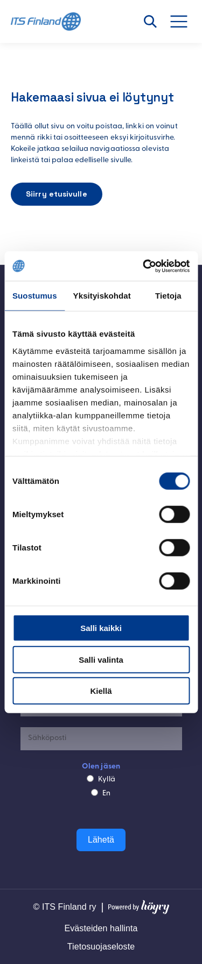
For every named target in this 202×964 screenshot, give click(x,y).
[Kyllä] (90, 778)
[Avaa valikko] (184, 21)
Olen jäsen (101, 767)
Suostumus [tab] (34, 295)
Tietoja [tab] (168, 295)
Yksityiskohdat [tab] (102, 295)
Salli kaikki (101, 628)
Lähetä (101, 839)
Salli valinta (101, 659)
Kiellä (101, 690)
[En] (94, 792)
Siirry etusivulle (56, 194)
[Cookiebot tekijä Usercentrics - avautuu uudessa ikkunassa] (144, 266)
